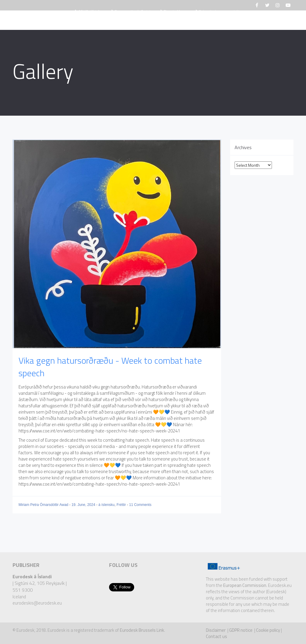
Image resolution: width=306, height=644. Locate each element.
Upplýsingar (220, 21)
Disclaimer (216, 630)
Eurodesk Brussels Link (142, 630)
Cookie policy (268, 630)
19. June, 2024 (83, 505)
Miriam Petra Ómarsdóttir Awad (44, 505)
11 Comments (140, 505)
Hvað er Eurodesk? (72, 21)
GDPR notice (241, 630)
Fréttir (112, 21)
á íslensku (106, 505)
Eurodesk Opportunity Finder (163, 21)
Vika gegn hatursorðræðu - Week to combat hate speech (110, 367)
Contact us (216, 636)
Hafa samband (259, 21)
